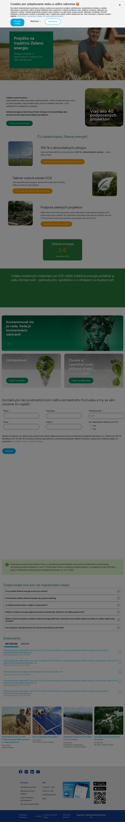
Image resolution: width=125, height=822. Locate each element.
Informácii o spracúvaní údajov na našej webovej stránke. (41, 16)
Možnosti (34, 21)
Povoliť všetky (17, 22)
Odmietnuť (53, 21)
